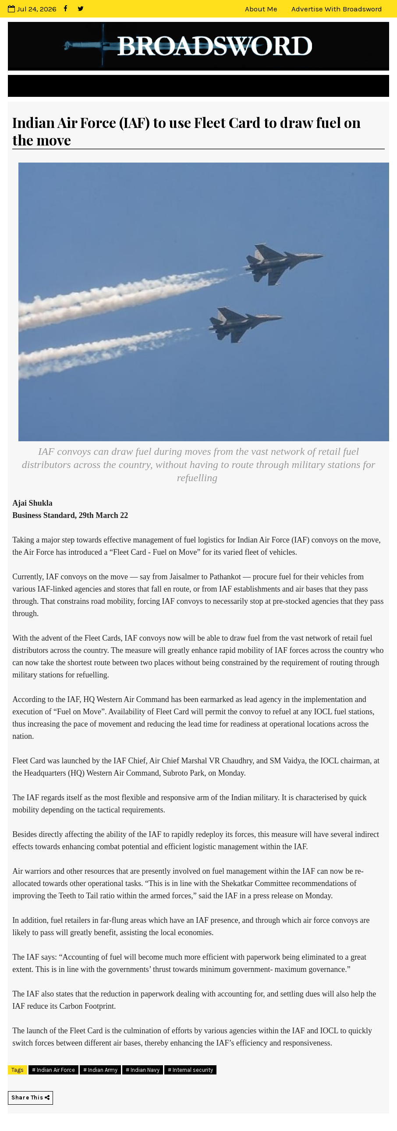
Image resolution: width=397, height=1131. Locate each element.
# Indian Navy (143, 1070)
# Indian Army (100, 1070)
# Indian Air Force (53, 1070)
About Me (261, 8)
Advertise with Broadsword (336, 8)
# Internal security (190, 1070)
